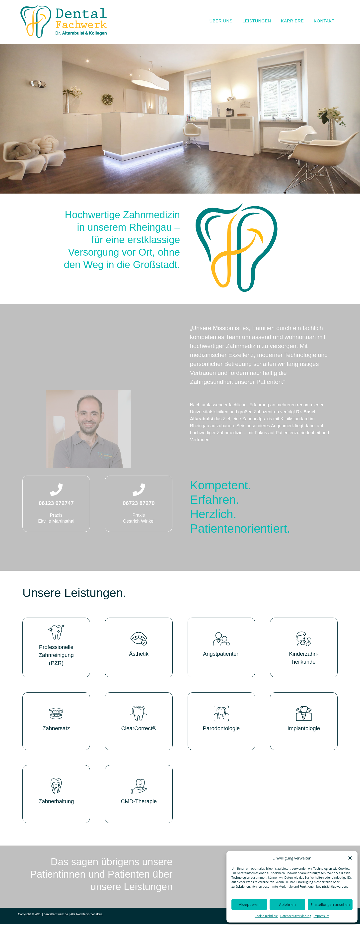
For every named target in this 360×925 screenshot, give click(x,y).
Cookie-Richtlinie (266, 916)
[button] (350, 857)
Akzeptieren (249, 904)
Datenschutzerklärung (295, 916)
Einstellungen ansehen (330, 904)
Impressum (321, 916)
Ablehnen (287, 904)
